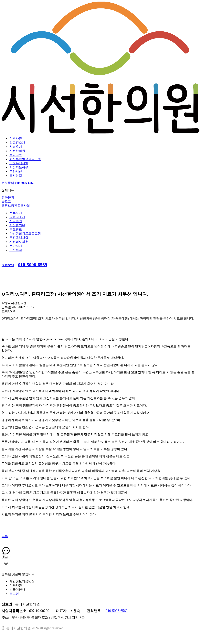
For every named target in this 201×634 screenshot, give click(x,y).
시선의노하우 (18, 167)
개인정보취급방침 (22, 581)
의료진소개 (17, 142)
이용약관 (15, 585)
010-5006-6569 (117, 611)
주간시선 (15, 171)
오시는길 (15, 175)
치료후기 (15, 146)
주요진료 (15, 155)
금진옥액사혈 (18, 163)
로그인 (14, 593)
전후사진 (15, 138)
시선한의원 (17, 151)
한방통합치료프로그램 (25, 159)
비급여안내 (17, 589)
